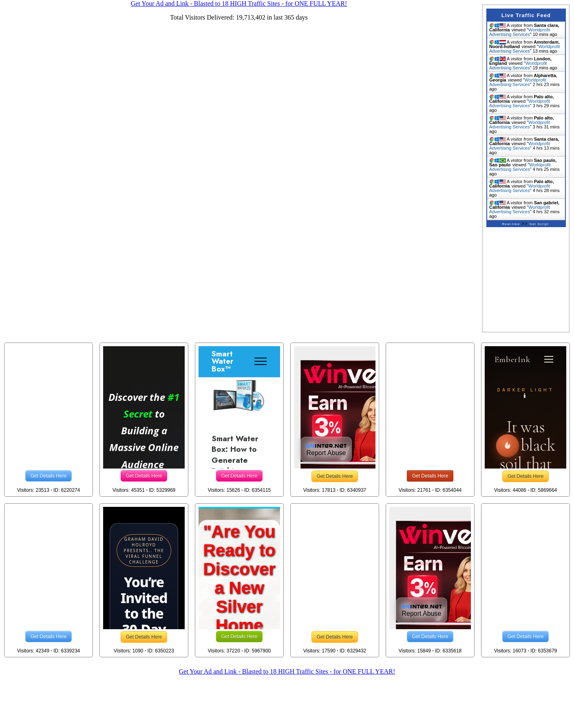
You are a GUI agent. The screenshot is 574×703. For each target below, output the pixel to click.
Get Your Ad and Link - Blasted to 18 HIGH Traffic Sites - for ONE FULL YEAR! (287, 671)
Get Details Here (49, 476)
